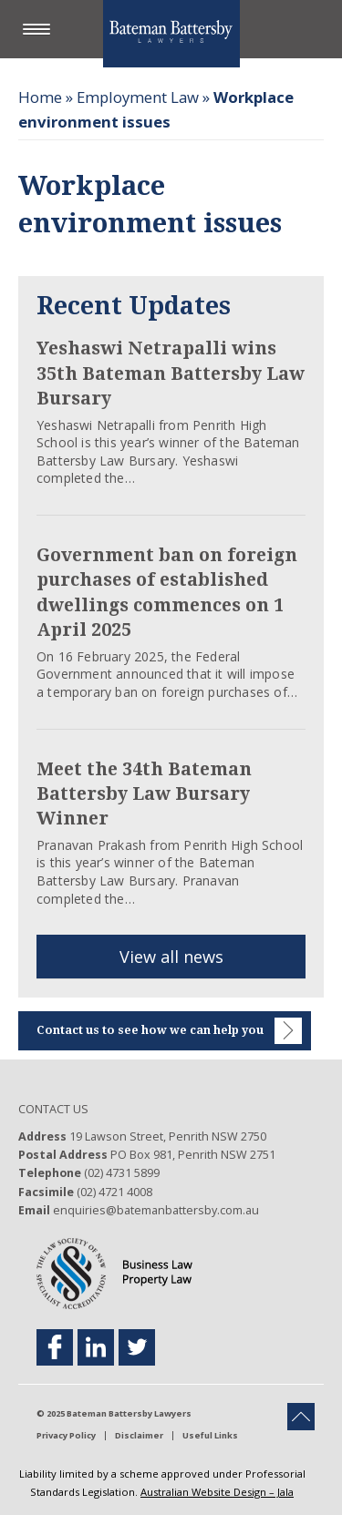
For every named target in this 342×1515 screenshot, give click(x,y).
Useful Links (210, 1435)
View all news (171, 956)
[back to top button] (301, 1416)
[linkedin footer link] (96, 1347)
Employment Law (138, 97)
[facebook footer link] (54, 1347)
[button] (41, 30)
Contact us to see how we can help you (169, 1031)
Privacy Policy (66, 1435)
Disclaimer (139, 1435)
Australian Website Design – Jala (217, 1492)
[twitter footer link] (137, 1347)
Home (40, 97)
